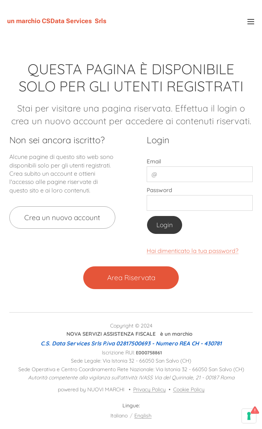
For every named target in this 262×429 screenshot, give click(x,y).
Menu (250, 21)
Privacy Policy (149, 389)
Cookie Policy (189, 389)
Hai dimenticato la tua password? (192, 250)
